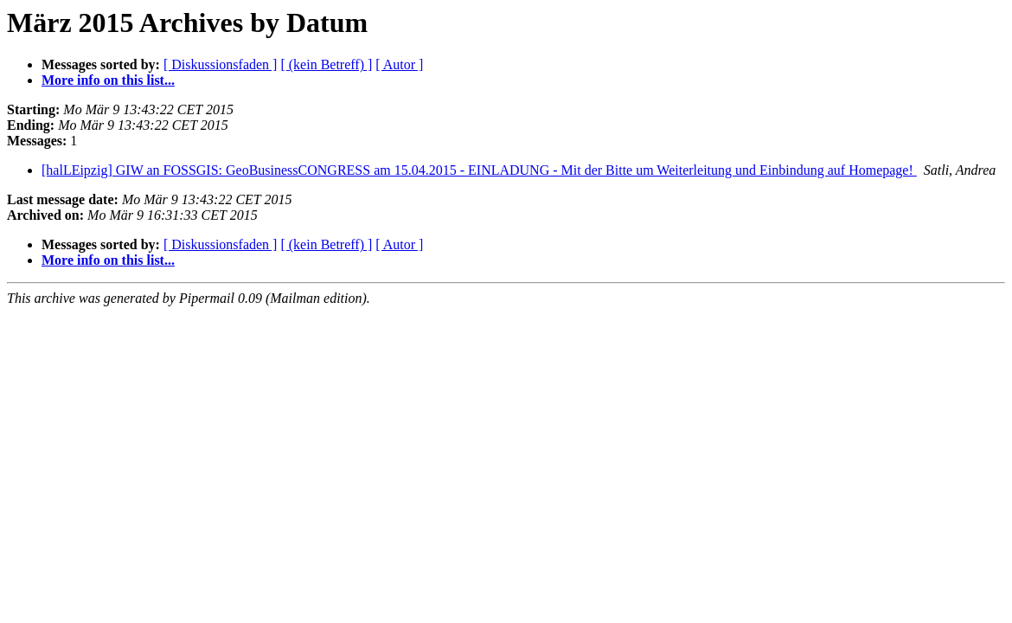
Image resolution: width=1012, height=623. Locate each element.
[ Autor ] (399, 64)
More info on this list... (108, 80)
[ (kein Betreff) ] (326, 64)
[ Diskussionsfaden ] (220, 64)
